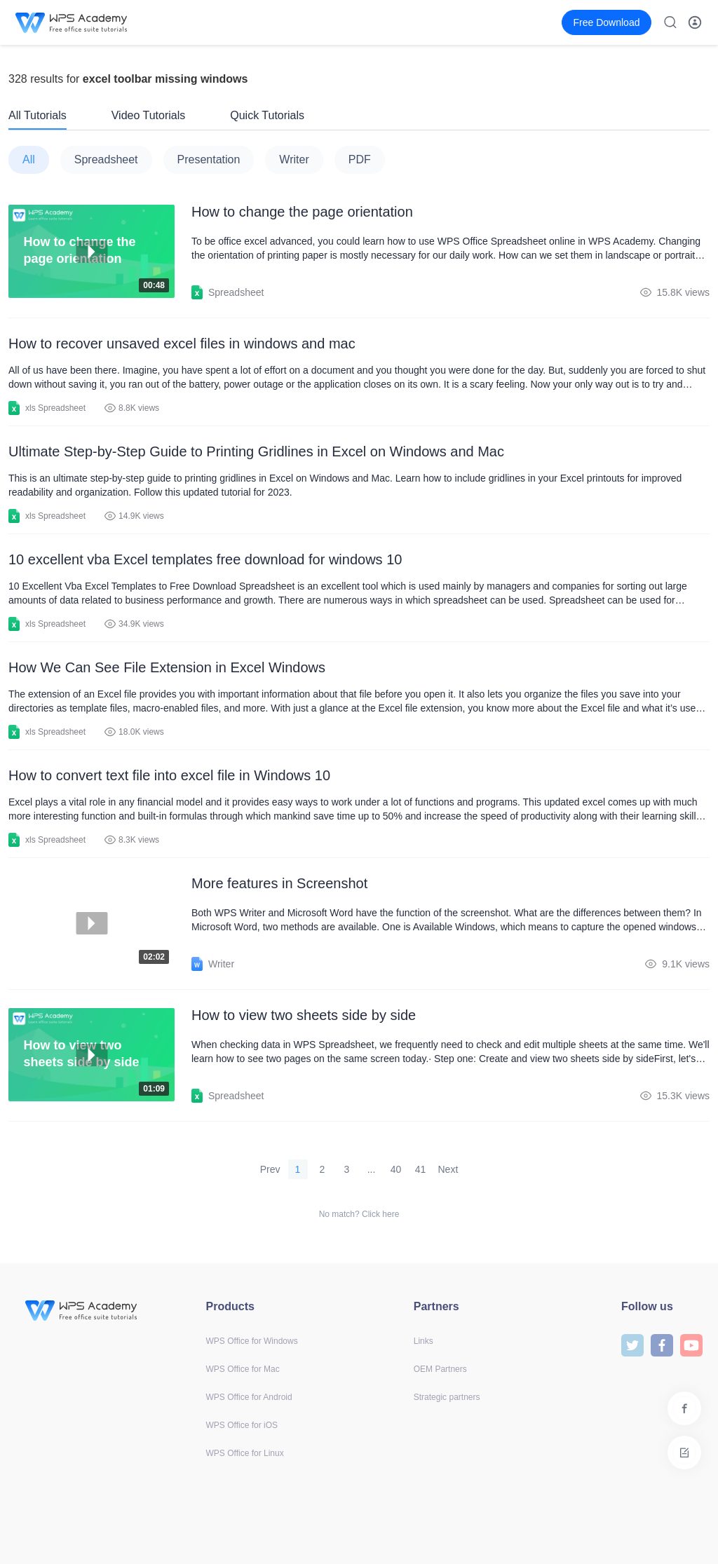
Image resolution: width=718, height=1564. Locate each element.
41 (420, 1169)
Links (423, 1341)
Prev (270, 1169)
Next (448, 1169)
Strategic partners (447, 1397)
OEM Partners (440, 1369)
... (371, 1169)
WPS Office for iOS (242, 1425)
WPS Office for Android (249, 1397)
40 (396, 1169)
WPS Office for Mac (243, 1369)
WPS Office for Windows (252, 1341)
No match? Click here (359, 1214)
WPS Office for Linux (245, 1453)
